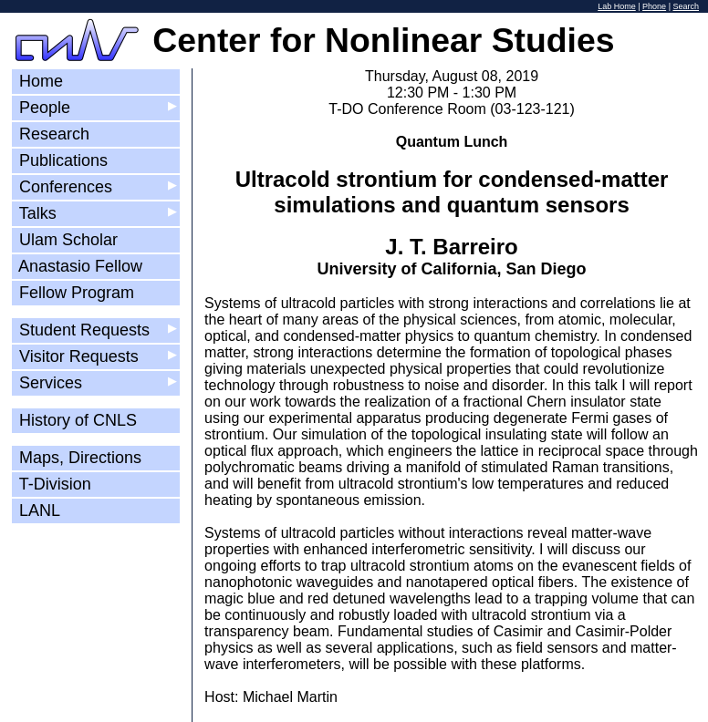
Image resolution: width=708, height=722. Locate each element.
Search (685, 6)
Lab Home (617, 6)
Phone (654, 6)
